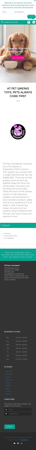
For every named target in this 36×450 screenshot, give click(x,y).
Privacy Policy (21, 437)
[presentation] (8, 16)
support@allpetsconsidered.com (14, 274)
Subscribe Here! (32, 16)
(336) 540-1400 (9, 272)
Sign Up (9, 427)
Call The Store (18, 58)
